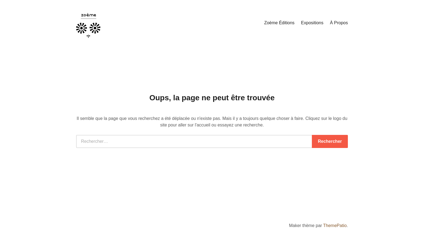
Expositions (312, 22)
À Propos (339, 22)
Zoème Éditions (279, 22)
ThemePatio (335, 225)
